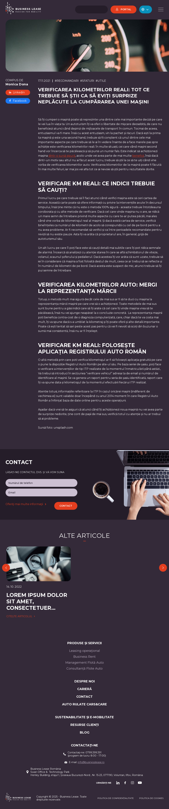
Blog (84, 732)
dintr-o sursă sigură (62, 155)
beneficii (138, 155)
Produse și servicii (84, 643)
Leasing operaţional (84, 651)
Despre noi (84, 681)
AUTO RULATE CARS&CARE (84, 704)
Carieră (84, 689)
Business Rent (84, 657)
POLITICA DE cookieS (151, 798)
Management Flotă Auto (84, 663)
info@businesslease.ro (91, 762)
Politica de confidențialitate (116, 798)
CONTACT (84, 697)
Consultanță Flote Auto (84, 668)
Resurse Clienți (84, 725)
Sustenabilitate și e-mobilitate (84, 717)
